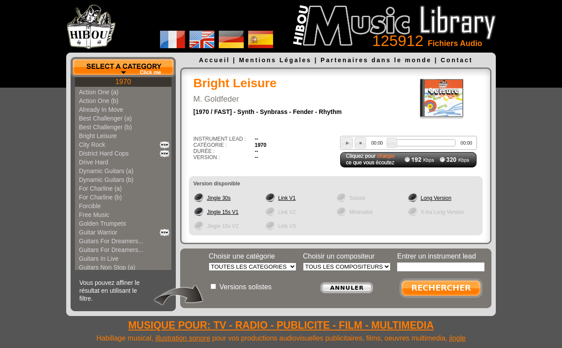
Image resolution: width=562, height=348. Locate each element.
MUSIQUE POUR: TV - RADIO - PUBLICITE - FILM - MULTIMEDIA (281, 325)
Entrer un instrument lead (436, 256)
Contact (457, 60)
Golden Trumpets (102, 223)
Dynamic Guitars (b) (106, 179)
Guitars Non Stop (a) (107, 267)
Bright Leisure (98, 135)
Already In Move (101, 109)
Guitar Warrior (98, 232)
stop (360, 142)
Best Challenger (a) (105, 118)
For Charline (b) (100, 197)
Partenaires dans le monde (375, 60)
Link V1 (287, 198)
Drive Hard (93, 162)
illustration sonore (182, 338)
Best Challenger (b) (105, 127)
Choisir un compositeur (339, 256)
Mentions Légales (275, 60)
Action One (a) (98, 92)
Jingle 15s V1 (222, 212)
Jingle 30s (219, 198)
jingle (457, 338)
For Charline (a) (100, 188)
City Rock (92, 144)
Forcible (90, 206)
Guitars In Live (98, 258)
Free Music (94, 214)
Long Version (436, 198)
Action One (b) (98, 100)
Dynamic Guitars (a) (106, 170)
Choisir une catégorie (242, 256)
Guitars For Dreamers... (111, 241)
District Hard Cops (104, 153)
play (347, 142)
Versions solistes (245, 287)
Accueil (214, 60)
